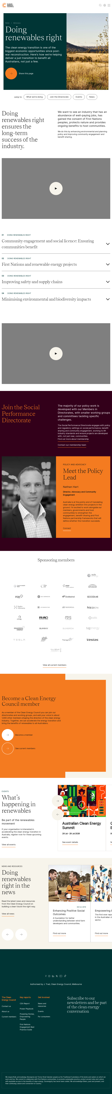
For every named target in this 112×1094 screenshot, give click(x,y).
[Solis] (93, 618)
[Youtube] (60, 976)
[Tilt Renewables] (44, 639)
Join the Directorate (59, 97)
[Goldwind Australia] (68, 596)
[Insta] (49, 976)
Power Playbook (26, 1009)
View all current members (54, 666)
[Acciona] (19, 575)
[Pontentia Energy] (19, 618)
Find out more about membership (73, 440)
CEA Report (25, 1003)
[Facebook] (45, 976)
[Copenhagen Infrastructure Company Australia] (44, 586)
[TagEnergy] (93, 628)
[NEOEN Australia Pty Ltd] (93, 607)
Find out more (59, 934)
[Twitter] (57, 976)
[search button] (100, 5)
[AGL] (43, 575)
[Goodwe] (93, 596)
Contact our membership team (72, 446)
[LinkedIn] (53, 976)
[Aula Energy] (93, 575)
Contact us (6, 1006)
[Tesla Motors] (19, 639)
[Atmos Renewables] (68, 575)
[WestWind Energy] (56, 649)
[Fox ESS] (19, 596)
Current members (9, 1017)
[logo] (8, 5)
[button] (58, 814)
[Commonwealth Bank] (19, 586)
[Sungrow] (68, 628)
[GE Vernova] (44, 596)
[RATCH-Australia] (44, 618)
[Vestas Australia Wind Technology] (93, 639)
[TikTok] (65, 976)
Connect (67, 529)
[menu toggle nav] (109, 5)
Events (79, 97)
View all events (9, 845)
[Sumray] (44, 628)
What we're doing (34, 97)
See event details (70, 843)
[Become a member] (19, 735)
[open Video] (56, 188)
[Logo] (56, 964)
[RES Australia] (68, 618)
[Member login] (104, 5)
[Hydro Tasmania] (19, 607)
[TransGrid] (68, 639)
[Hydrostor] (44, 607)
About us (5, 1011)
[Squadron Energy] (19, 628)
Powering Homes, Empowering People (27, 1016)
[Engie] (93, 586)
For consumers (44, 1016)
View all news (8, 914)
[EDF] (68, 586)
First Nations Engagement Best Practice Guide (27, 1027)
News (91, 97)
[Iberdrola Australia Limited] (68, 607)
